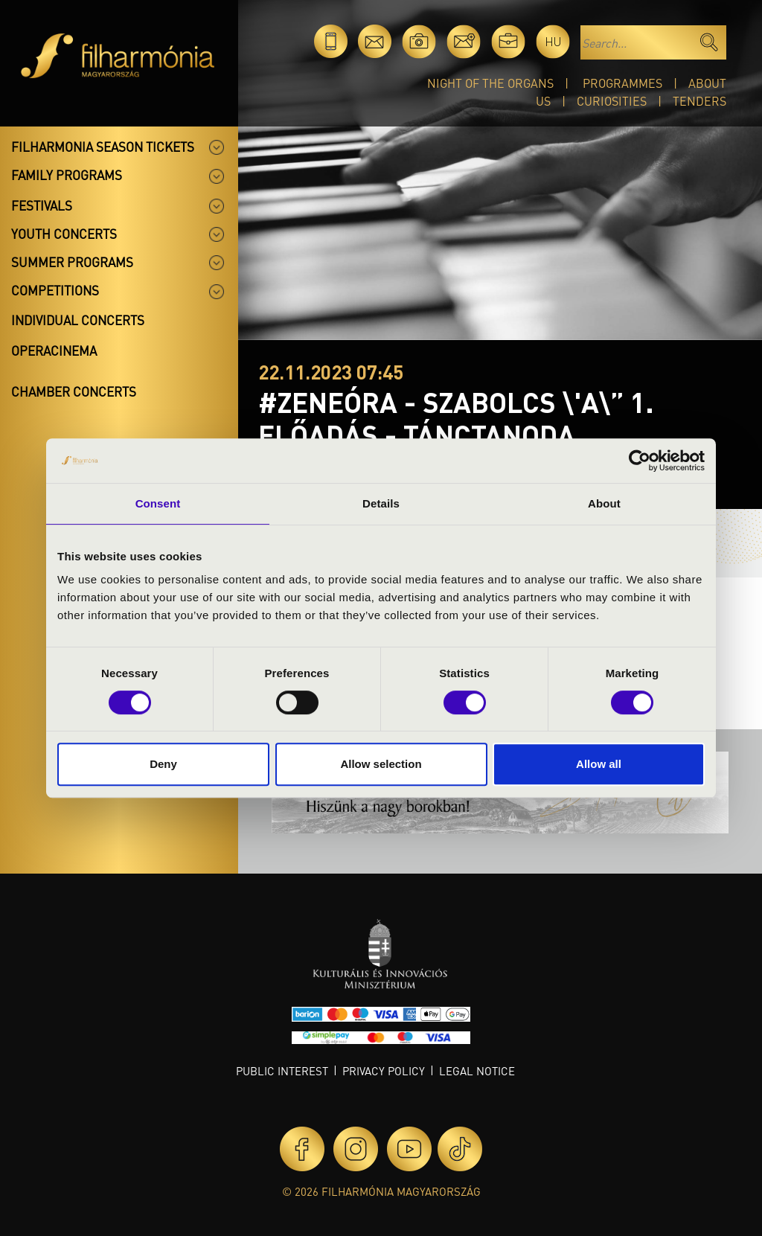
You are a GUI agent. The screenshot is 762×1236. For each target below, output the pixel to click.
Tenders (699, 101)
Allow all (598, 764)
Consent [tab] (158, 503)
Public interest (282, 1070)
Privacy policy (383, 1070)
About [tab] (604, 503)
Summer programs (72, 262)
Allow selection (380, 764)
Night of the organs (490, 83)
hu (553, 41)
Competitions (55, 290)
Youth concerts (64, 233)
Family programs (66, 175)
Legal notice (477, 1070)
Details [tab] (381, 503)
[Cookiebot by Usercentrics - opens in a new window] (639, 460)
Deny (163, 764)
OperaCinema (54, 350)
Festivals (41, 205)
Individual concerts (77, 320)
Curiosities (612, 101)
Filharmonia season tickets (102, 146)
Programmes (622, 83)
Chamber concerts (73, 391)
